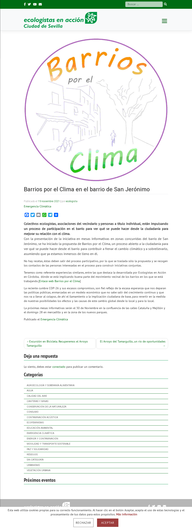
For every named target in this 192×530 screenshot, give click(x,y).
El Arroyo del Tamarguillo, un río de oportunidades (132, 341)
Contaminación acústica (42, 417)
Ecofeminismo (35, 422)
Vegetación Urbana (38, 470)
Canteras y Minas (37, 401)
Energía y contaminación (42, 438)
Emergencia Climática (40, 433)
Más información (126, 514)
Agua (30, 390)
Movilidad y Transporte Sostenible (48, 444)
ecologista (71, 201)
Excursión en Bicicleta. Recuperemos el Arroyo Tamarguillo (57, 343)
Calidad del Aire (37, 396)
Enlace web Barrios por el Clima (59, 281)
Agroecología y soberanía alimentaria (50, 385)
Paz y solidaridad (38, 449)
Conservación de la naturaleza (46, 406)
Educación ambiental (40, 428)
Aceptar (107, 523)
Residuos (32, 454)
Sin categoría (35, 460)
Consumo (32, 412)
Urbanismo (33, 465)
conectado (58, 367)
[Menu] (164, 20)
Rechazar (83, 523)
